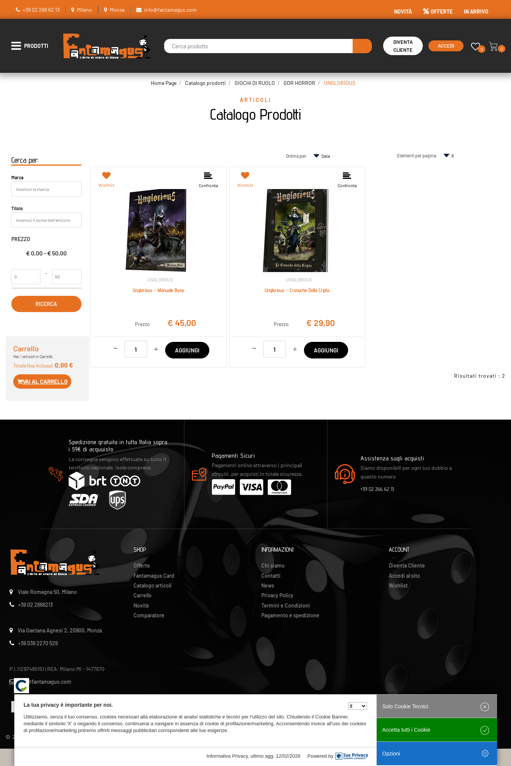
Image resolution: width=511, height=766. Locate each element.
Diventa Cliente (403, 46)
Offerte (142, 565)
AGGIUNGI (187, 350)
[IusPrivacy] (352, 756)
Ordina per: (296, 155)
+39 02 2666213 (35, 604)
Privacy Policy (277, 595)
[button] (362, 46)
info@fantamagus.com (170, 9)
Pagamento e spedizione (290, 615)
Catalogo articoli (153, 585)
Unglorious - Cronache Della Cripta (297, 290)
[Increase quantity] (156, 348)
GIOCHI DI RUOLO (255, 83)
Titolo (17, 208)
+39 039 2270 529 (38, 643)
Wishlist (398, 585)
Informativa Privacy (227, 756)
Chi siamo (273, 565)
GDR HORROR (299, 83)
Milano (84, 9)
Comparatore (149, 615)
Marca (17, 177)
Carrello (143, 595)
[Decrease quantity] (115, 347)
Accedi (446, 46)
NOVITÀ (403, 11)
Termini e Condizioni (285, 605)
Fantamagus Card (154, 575)
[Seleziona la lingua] (357, 706)
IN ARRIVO (476, 11)
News (267, 585)
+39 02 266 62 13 (41, 9)
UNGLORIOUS (339, 83)
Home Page (163, 83)
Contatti (271, 575)
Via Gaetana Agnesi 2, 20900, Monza (60, 630)
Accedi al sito (404, 575)
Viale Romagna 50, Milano (47, 592)
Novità (141, 605)
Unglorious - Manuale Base (158, 290)
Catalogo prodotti (205, 83)
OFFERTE (438, 11)
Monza (117, 9)
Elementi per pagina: (417, 155)
